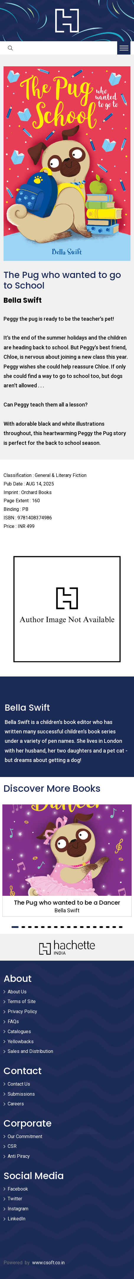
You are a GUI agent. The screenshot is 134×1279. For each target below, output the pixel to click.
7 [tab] (56, 927)
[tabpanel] (67, 860)
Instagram (18, 1208)
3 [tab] (30, 927)
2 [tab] (23, 927)
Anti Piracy (19, 1156)
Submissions (21, 1094)
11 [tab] (82, 927)
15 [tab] (108, 927)
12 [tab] (88, 927)
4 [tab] (36, 927)
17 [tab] (120, 927)
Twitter (15, 1198)
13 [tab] (95, 927)
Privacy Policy (22, 1011)
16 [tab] (114, 927)
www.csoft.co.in (48, 1262)
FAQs (13, 1021)
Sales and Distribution (30, 1051)
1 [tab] (15, 927)
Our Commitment (25, 1136)
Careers (16, 1104)
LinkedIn (16, 1219)
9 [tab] (69, 927)
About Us (17, 992)
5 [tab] (43, 927)
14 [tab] (101, 927)
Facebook (18, 1189)
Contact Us (19, 1084)
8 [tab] (62, 927)
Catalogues (19, 1031)
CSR (12, 1146)
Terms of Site (22, 1001)
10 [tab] (75, 927)
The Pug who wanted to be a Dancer (67, 902)
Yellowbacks (21, 1041)
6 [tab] (49, 927)
